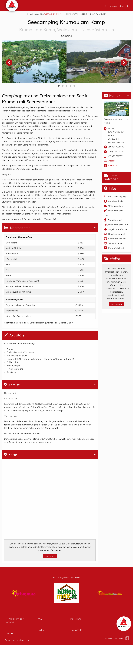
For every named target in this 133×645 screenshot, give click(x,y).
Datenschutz (76, 630)
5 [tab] (74, 86)
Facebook (113, 165)
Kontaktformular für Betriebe (15, 620)
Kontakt (113, 95)
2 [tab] (62, 86)
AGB (40, 618)
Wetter (112, 258)
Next (124, 62)
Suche (41, 630)
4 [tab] (70, 86)
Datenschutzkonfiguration (17, 640)
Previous (9, 62)
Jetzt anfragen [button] (111, 177)
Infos (110, 188)
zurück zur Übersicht (118, 6)
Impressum (75, 618)
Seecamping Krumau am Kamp (66, 26)
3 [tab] (66, 86)
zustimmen (50, 556)
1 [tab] (58, 86)
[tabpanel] (34, 61)
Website (111, 160)
